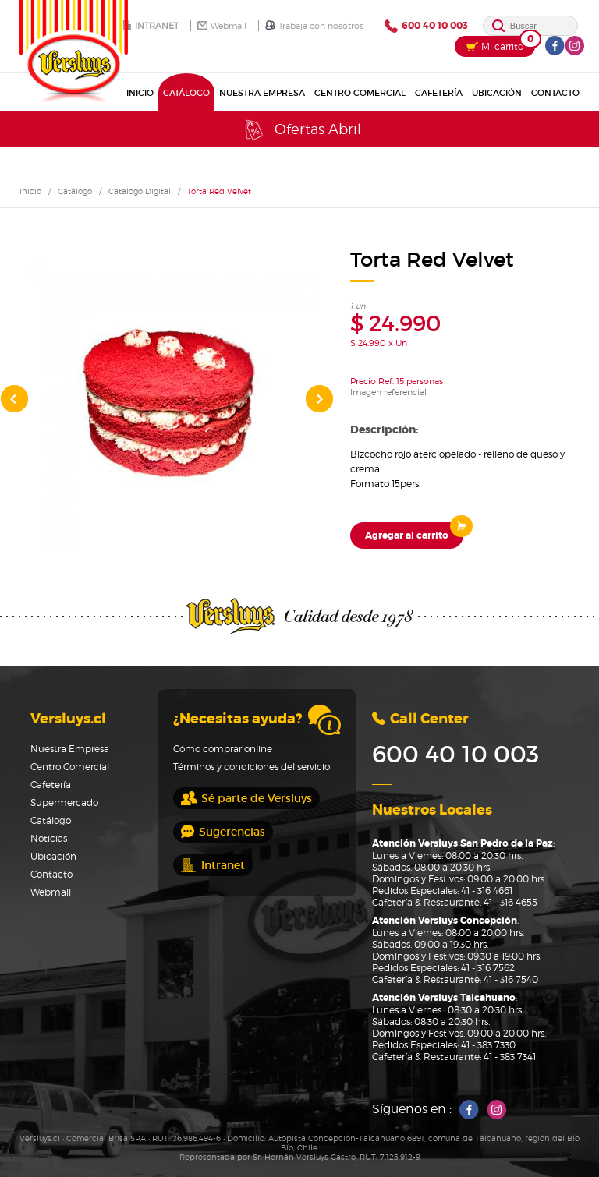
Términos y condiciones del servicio (251, 766)
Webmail (221, 25)
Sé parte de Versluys (246, 798)
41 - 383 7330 (488, 1045)
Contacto (555, 92)
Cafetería (439, 92)
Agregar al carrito (414, 532)
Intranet (150, 25)
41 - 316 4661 (486, 890)
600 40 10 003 (426, 26)
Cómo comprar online (222, 749)
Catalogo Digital (139, 191)
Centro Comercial (360, 92)
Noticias (48, 838)
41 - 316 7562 (488, 968)
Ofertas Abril (301, 129)
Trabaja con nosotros (314, 25)
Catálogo (186, 92)
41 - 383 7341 (510, 1056)
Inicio (140, 92)
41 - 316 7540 (511, 979)
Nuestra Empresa (262, 92)
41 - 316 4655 (510, 902)
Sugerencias (223, 832)
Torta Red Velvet (219, 191)
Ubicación (497, 92)
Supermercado (64, 802)
